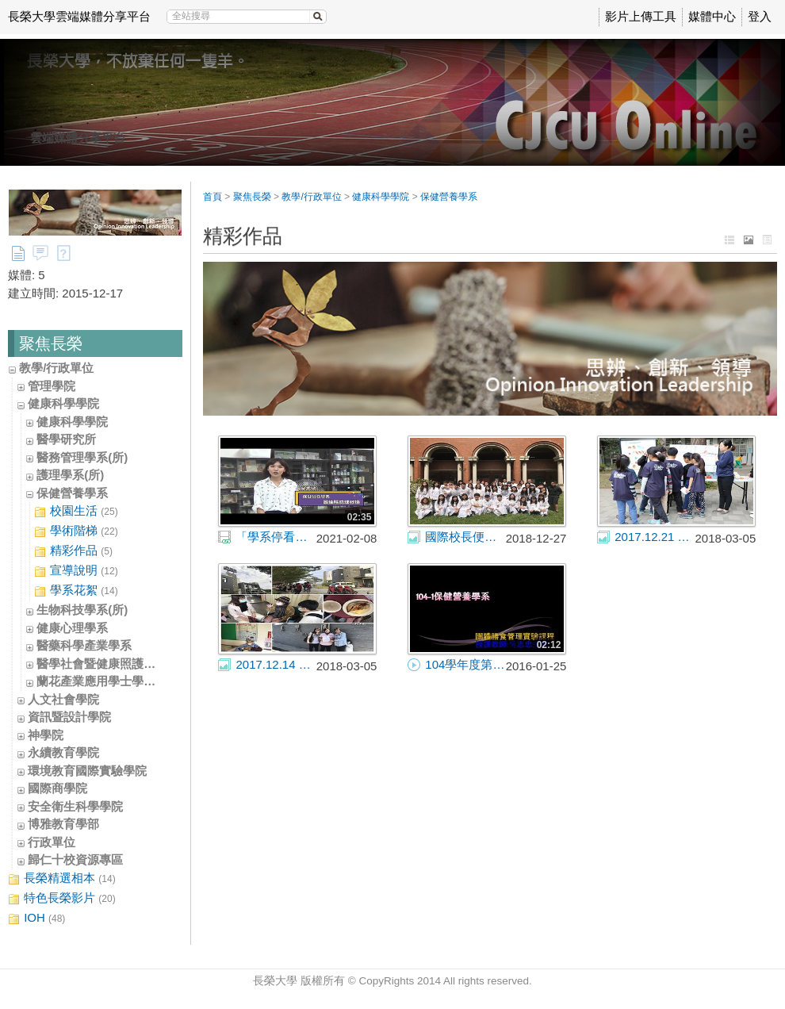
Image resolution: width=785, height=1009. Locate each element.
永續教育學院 (63, 752)
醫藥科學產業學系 (84, 645)
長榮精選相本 (62, 878)
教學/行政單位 (56, 367)
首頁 (212, 196)
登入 (760, 16)
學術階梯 (76, 531)
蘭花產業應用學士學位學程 (107, 681)
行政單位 (51, 842)
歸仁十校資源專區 (75, 859)
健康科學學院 (63, 403)
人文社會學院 (63, 699)
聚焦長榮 (252, 196)
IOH (36, 918)
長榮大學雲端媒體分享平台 (79, 16)
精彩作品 (73, 550)
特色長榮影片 (62, 898)
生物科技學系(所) (82, 609)
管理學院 (51, 386)
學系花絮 (76, 590)
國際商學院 (57, 788)
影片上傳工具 (640, 16)
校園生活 (76, 511)
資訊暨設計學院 (69, 716)
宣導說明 (76, 570)
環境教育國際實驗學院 (87, 770)
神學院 (45, 735)
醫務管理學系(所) (82, 457)
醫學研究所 (66, 439)
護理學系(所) (70, 474)
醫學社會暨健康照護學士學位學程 (125, 663)
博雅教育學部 (63, 824)
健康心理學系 (72, 628)
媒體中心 (712, 16)
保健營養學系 (72, 493)
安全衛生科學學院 (75, 806)
